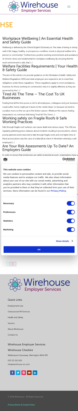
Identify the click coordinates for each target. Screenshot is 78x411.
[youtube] (29, 372)
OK (39, 249)
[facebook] (12, 372)
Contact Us (13, 335)
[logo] (33, 6)
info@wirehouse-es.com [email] (19, 364)
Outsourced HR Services (19, 311)
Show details (62, 241)
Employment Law (15, 306)
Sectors (11, 323)
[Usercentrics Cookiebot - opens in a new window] (62, 159)
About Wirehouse (15, 329)
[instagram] (23, 372)
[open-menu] (68, 6)
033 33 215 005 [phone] (15, 360)
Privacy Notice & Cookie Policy (21, 405)
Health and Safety (15, 317)
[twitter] (18, 372)
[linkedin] (35, 372)
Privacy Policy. (58, 191)
